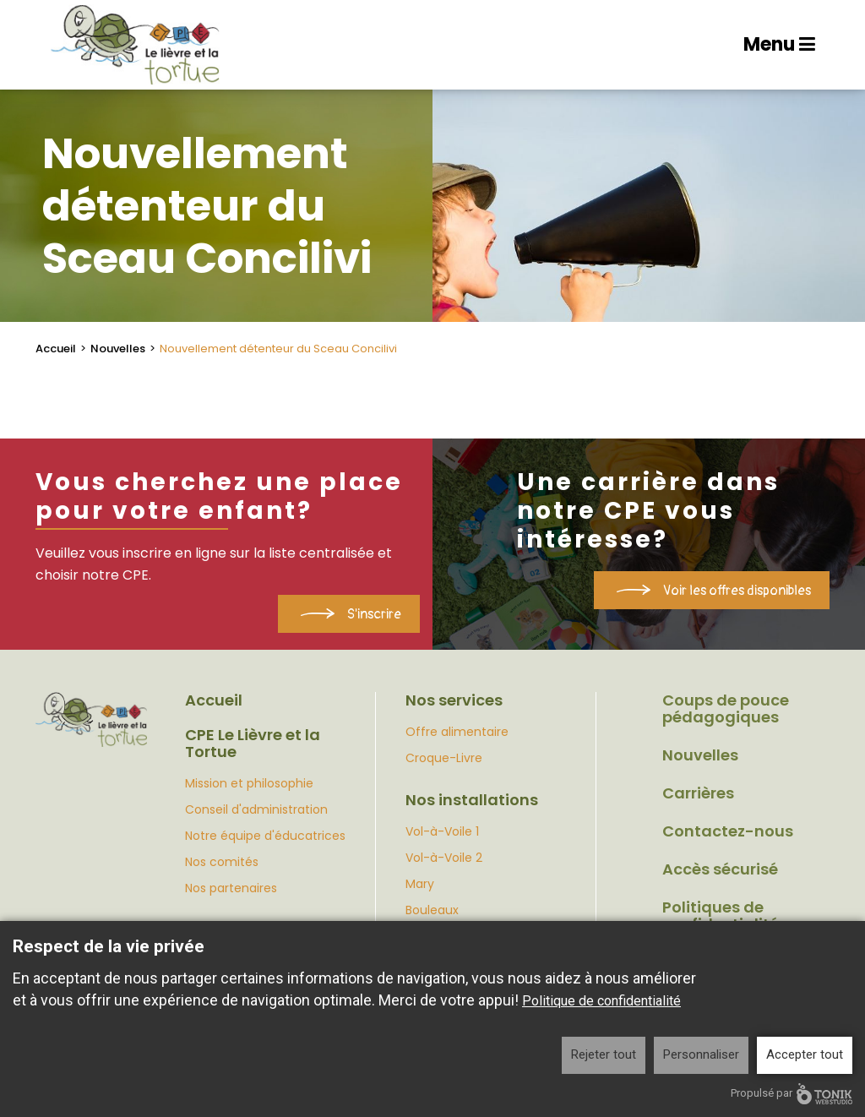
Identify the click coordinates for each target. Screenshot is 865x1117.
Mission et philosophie (249, 783)
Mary (419, 883)
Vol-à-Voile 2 (443, 857)
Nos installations (471, 800)
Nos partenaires (231, 888)
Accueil (55, 349)
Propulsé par (791, 1093)
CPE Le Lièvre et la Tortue (252, 743)
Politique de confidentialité (601, 1001)
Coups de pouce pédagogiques (725, 709)
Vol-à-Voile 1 (442, 831)
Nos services (454, 700)
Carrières (698, 793)
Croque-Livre (443, 757)
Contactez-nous (727, 831)
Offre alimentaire (457, 731)
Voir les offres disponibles (737, 590)
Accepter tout (804, 1054)
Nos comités (221, 861)
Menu (779, 44)
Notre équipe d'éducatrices (265, 835)
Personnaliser (701, 1054)
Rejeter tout (603, 1054)
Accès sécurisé (720, 869)
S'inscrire (374, 614)
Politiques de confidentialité (720, 916)
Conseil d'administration (256, 809)
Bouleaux (432, 910)
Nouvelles (117, 349)
